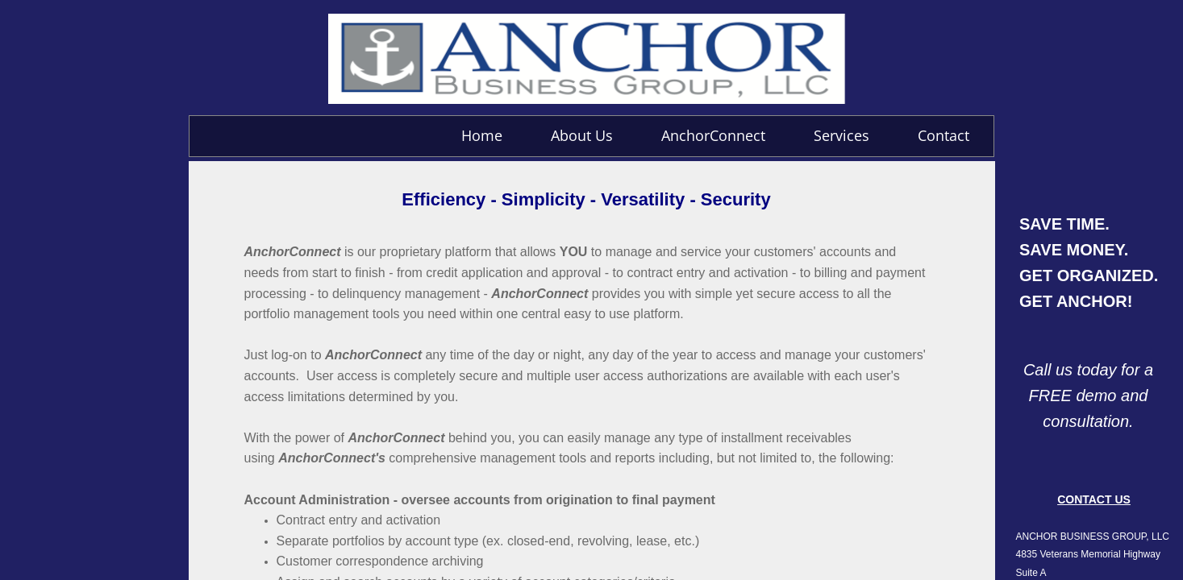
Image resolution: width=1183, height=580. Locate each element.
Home (481, 135)
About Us (582, 135)
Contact (943, 135)
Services (841, 135)
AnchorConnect (713, 135)
